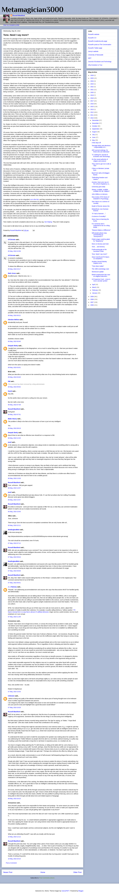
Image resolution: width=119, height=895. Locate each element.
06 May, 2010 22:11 (14, 525)
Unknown (11, 696)
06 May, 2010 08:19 (14, 428)
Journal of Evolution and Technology (99, 61)
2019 (92, 95)
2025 (92, 78)
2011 (92, 115)
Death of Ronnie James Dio (100, 206)
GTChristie (11, 239)
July (93, 134)
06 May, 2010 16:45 (14, 511)
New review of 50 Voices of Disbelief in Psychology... (100, 198)
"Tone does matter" (98, 266)
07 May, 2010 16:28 (14, 707)
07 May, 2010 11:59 (14, 617)
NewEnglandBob (13, 529)
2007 (92, 302)
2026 (92, 75)
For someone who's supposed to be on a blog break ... (101, 225)
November (95, 123)
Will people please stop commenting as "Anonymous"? (99, 234)
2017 (92, 101)
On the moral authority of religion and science (100, 160)
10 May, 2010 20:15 (14, 859)
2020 (92, 92)
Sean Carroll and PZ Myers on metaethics (100, 258)
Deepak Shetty (13, 345)
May (93, 140)
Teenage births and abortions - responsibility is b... (101, 146)
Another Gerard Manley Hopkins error (99, 262)
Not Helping (48, 222)
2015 (92, 106)
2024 (92, 81)
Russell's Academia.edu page (97, 41)
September (96, 129)
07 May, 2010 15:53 (14, 691)
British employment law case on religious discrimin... (101, 275)
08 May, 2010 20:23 (14, 798)
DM (9, 381)
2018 (92, 98)
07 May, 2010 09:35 (14, 571)
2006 (92, 305)
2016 (92, 104)
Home (42, 872)
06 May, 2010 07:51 (14, 414)
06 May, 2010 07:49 (14, 405)
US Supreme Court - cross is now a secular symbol (101, 280)
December (95, 120)
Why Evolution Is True (95, 65)
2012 (92, 112)
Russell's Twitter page (95, 48)
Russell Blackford (19, 15)
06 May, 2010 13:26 (14, 478)
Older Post (77, 872)
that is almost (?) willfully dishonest (37, 612)
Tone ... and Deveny (98, 247)
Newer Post (7, 872)
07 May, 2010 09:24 (14, 557)
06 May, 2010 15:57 (14, 500)
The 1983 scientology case (100, 269)
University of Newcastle (95, 55)
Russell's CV (92, 38)
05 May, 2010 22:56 (14, 251)
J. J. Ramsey (12, 587)
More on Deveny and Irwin (100, 244)
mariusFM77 (65, 891)
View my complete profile (11, 25)
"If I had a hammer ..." (99, 213)
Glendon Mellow (13, 319)
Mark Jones (12, 273)
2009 (92, 296)
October (95, 126)
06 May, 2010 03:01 (14, 367)
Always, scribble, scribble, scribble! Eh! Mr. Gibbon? (101, 190)
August (94, 132)
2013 (92, 109)
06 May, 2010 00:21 (14, 315)
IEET (89, 58)
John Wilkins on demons (100, 194)
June (94, 137)
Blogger (80, 891)
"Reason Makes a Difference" (101, 230)
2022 (92, 87)
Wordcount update (98, 272)
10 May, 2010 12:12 (14, 837)
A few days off (96, 142)
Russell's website (93, 34)
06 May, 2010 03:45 (14, 377)
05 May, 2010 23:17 (14, 269)
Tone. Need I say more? (99, 254)
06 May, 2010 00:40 (14, 341)
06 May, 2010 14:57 (14, 488)
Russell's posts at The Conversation (99, 44)
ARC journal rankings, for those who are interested (100, 151)
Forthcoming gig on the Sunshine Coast (99, 250)
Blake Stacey (12, 419)
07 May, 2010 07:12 (14, 543)
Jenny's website (93, 51)
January (95, 293)
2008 (92, 299)
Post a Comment (11, 863)
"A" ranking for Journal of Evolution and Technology (101, 155)
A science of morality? (99, 216)
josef (9, 442)
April (93, 284)
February (95, 290)
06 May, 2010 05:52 (14, 387)
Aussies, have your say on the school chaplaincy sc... (101, 183)
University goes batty (98, 187)
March (94, 287)
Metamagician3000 (32, 9)
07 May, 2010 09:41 (14, 583)
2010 (92, 118)
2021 (92, 89)
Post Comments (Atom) (46, 878)
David (10, 391)
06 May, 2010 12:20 (14, 438)
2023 (92, 84)
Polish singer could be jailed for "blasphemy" (101, 240)
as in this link (34, 199)
